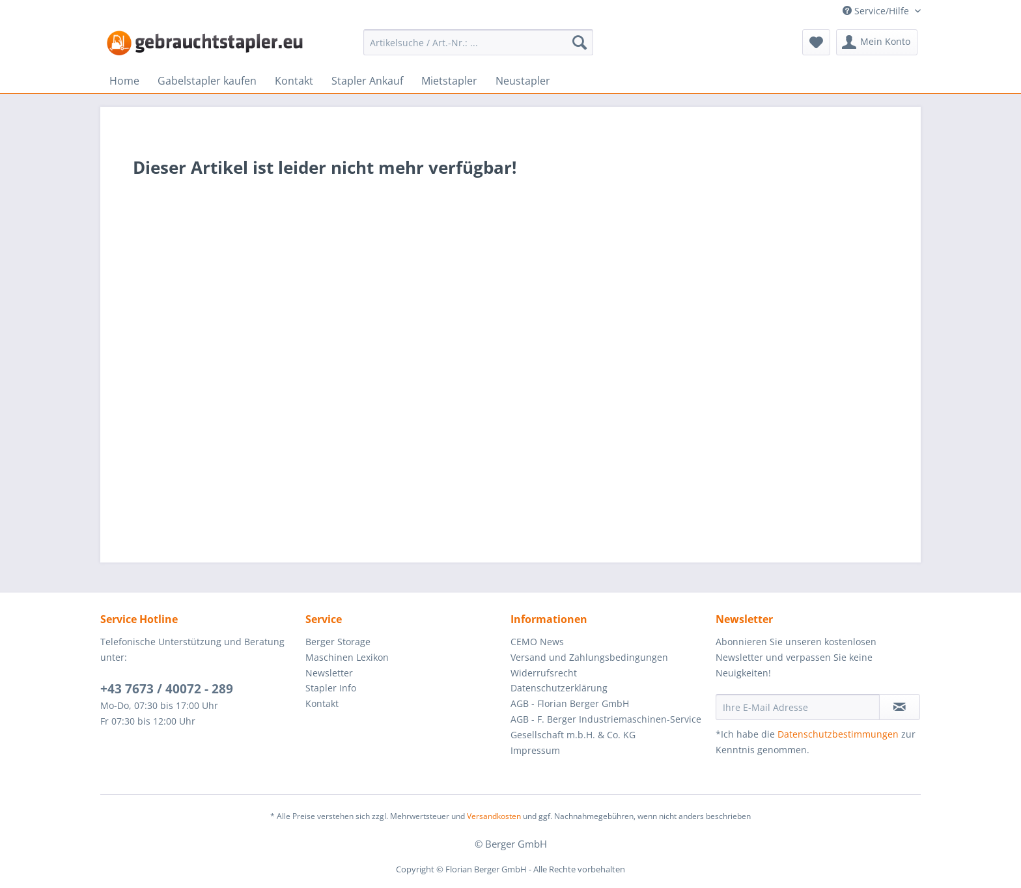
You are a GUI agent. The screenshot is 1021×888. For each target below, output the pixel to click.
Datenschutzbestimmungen (838, 734)
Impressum (535, 750)
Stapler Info (330, 688)
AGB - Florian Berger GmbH (570, 703)
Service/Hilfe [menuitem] (877, 11)
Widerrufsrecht (544, 673)
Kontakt (322, 703)
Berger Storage (338, 641)
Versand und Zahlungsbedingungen (589, 657)
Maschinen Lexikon (347, 657)
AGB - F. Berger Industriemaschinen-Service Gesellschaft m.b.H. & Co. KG (606, 727)
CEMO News (537, 641)
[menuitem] (478, 42)
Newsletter (329, 673)
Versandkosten (494, 816)
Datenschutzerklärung (559, 688)
